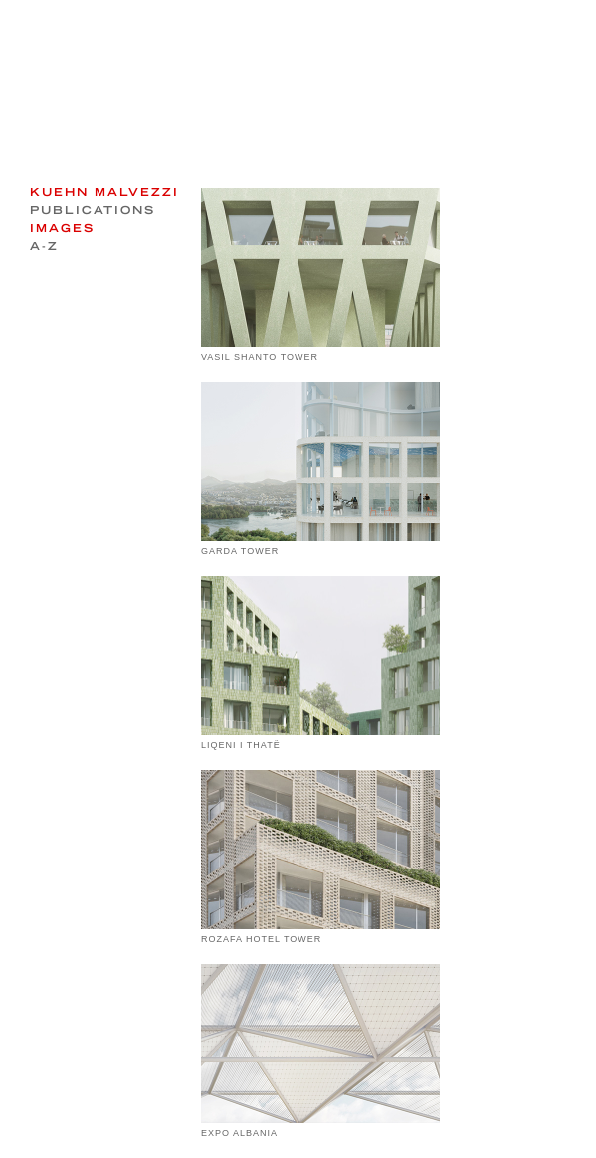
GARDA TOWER (240, 551)
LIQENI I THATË (241, 745)
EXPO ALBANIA (239, 1133)
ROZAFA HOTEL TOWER (261, 939)
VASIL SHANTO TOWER (259, 357)
